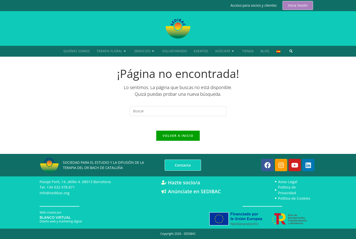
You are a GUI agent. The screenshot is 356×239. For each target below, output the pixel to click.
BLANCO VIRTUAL (55, 217)
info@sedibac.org (54, 192)
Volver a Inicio (178, 136)
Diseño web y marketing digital (61, 221)
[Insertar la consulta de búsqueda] (178, 111)
